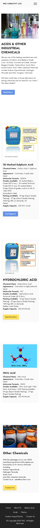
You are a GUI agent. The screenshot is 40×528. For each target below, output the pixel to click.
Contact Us (9, 491)
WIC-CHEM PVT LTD (12, 4)
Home (8, 511)
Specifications (11, 320)
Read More (8, 95)
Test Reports (10, 217)
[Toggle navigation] (35, 4)
